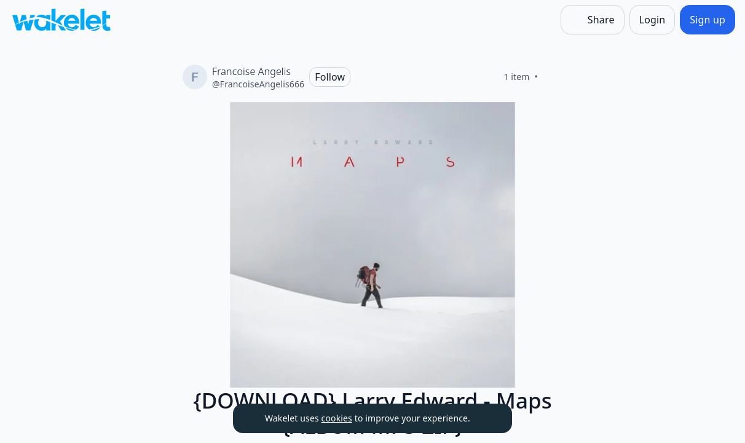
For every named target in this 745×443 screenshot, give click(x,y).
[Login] (652, 19)
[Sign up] (707, 19)
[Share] (593, 19)
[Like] (552, 77)
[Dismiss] (487, 418)
